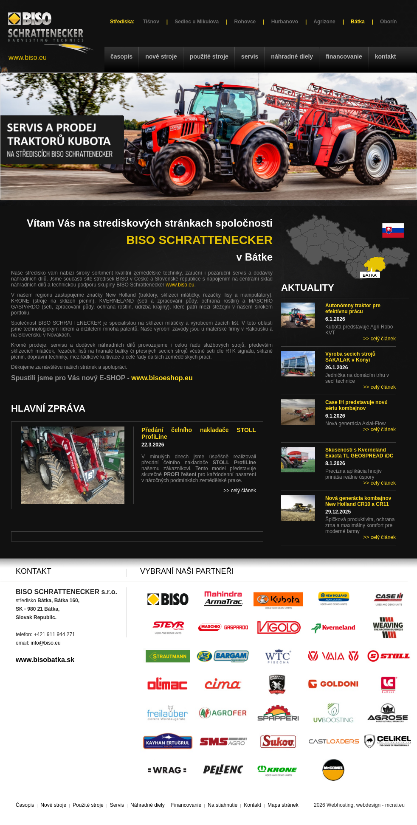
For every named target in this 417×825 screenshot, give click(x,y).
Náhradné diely (292, 56)
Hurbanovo (284, 22)
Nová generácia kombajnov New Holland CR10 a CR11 (358, 501)
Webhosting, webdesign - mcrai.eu (366, 805)
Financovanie (344, 56)
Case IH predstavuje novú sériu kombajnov (356, 405)
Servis (249, 56)
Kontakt (385, 56)
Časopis (121, 56)
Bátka (358, 22)
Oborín (388, 22)
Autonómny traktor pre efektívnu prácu (352, 308)
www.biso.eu (27, 57)
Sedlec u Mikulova (197, 22)
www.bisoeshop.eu (161, 378)
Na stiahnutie (222, 805)
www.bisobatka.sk (45, 659)
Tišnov (151, 22)
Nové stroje (161, 56)
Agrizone (324, 22)
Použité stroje (209, 56)
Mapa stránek (283, 805)
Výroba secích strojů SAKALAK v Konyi (350, 357)
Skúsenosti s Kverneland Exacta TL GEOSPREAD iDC (359, 453)
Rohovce (245, 22)
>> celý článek (379, 339)
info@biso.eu (45, 643)
